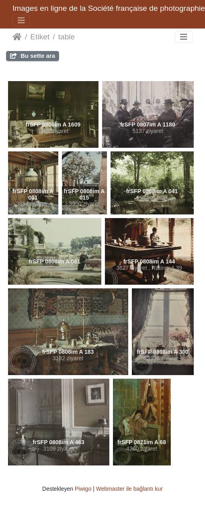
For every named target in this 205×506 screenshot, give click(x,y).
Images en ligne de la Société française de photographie (108, 8)
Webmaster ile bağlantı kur (129, 489)
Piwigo (83, 489)
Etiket (39, 37)
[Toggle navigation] (21, 20)
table (66, 37)
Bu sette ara (32, 55)
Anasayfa (17, 37)
